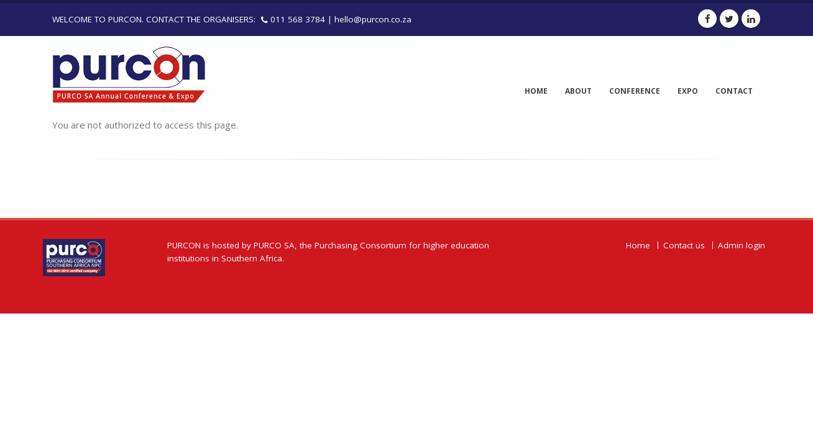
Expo (688, 91)
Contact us (684, 245)
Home (536, 91)
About (578, 91)
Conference (634, 91)
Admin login (741, 245)
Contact (734, 91)
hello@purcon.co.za (372, 19)
